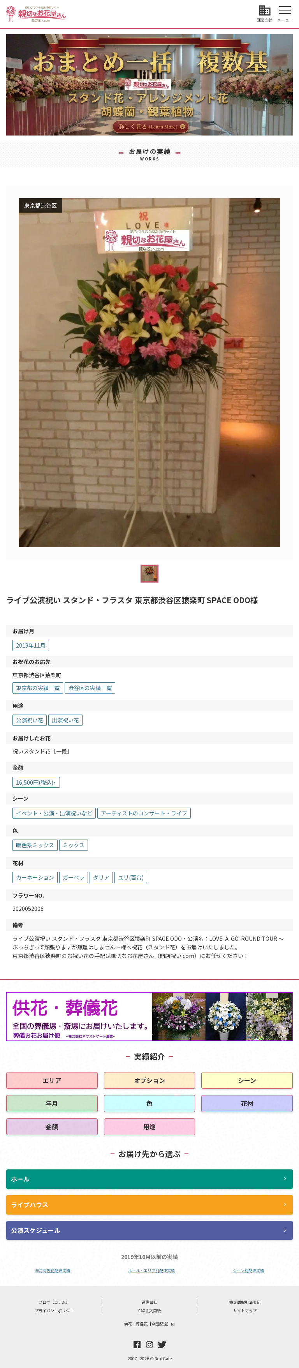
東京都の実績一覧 (38, 688)
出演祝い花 (65, 720)
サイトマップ (245, 1310)
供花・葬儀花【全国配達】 (149, 1324)
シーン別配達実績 (248, 1270)
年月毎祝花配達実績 (52, 1270)
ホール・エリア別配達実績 (151, 1270)
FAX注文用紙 (149, 1310)
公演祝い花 (29, 720)
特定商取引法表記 (244, 1302)
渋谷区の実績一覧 (90, 688)
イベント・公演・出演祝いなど (54, 813)
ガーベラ (73, 877)
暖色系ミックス (35, 845)
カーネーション (35, 877)
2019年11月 (31, 645)
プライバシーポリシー (54, 1310)
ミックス (73, 845)
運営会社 (149, 1302)
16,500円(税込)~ (36, 782)
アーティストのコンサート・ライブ (144, 813)
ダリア (101, 877)
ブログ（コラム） (54, 1302)
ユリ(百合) (131, 877)
